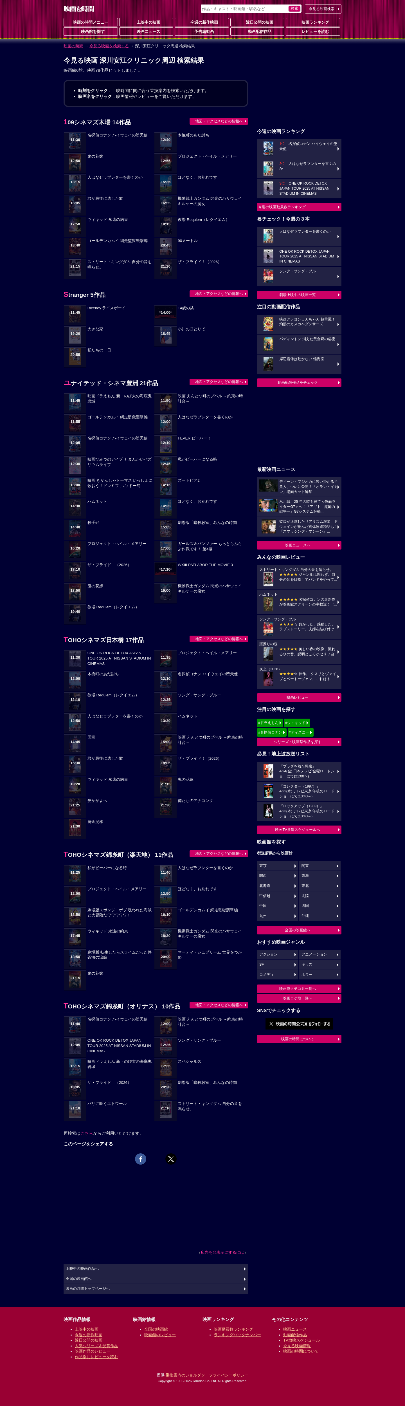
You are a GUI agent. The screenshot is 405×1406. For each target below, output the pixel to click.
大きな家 (95, 329)
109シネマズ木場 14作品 (97, 122)
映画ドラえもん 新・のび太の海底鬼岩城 (119, 398)
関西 (263, 876)
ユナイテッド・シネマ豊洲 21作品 (111, 383)
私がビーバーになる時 (197, 459)
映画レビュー (298, 697)
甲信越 (264, 896)
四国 (305, 906)
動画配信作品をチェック (298, 382)
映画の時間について (297, 1039)
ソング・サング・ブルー (199, 695)
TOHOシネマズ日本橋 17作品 (104, 640)
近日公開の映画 (257, 21)
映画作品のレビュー (92, 1351)
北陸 (305, 896)
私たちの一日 (99, 350)
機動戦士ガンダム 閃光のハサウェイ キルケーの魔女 (210, 201)
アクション (268, 954)
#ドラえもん (268, 723)
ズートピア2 (189, 480)
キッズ (307, 965)
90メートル (188, 241)
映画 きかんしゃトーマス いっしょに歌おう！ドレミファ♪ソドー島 (120, 483)
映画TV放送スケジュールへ (297, 830)
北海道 (264, 886)
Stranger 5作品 (84, 294)
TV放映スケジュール (301, 1340)
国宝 (91, 737)
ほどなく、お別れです (197, 177)
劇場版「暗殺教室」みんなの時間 (207, 523)
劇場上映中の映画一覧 (297, 295)
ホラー (307, 975)
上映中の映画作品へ (82, 1269)
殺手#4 (93, 523)
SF (261, 965)
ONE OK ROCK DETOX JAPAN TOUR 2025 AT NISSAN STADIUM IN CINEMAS (119, 658)
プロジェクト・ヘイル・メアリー (207, 156)
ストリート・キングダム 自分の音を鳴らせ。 (119, 264)
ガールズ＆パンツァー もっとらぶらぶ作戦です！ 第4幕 (210, 546)
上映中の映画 (146, 21)
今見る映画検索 (321, 9)
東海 (305, 876)
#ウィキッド (295, 723)
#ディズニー (299, 732)
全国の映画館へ (297, 930)
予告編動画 (202, 31)
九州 (263, 916)
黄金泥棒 (95, 822)
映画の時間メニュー (90, 22)
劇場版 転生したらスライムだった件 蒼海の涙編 (119, 955)
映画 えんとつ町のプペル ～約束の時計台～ (210, 398)
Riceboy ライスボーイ (106, 308)
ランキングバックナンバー (237, 1335)
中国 (263, 906)
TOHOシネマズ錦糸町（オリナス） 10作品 (122, 1006)
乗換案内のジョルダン (185, 1375)
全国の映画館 (156, 1329)
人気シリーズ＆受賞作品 (96, 1346)
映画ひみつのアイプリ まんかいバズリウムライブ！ (119, 462)
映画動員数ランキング (233, 1329)
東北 (305, 886)
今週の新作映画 (202, 21)
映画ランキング (313, 21)
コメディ (266, 975)
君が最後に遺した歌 (105, 198)
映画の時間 (73, 46)
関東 (305, 866)
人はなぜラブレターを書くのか (115, 177)
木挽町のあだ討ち (193, 135)
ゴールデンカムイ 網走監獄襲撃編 (117, 241)
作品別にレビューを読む (96, 1357)
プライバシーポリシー (228, 1375)
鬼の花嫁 (95, 156)
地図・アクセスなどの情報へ (219, 121)
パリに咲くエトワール (107, 1104)
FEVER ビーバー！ (194, 438)
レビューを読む (313, 31)
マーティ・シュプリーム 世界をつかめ (210, 955)
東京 (263, 866)
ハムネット (97, 501)
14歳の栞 (186, 308)
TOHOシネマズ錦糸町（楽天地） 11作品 (118, 854)
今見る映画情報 (297, 1346)
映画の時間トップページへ (88, 1289)
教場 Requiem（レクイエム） (204, 219)
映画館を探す (90, 31)
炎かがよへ (97, 801)
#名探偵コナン (270, 732)
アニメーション (314, 954)
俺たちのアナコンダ (195, 801)
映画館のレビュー (160, 1335)
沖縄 (305, 916)
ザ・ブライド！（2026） (200, 262)
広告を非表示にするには (222, 1252)
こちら (86, 1133)
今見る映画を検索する (109, 46)
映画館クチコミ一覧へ (297, 988)
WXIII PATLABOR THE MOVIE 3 (205, 565)
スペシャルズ (189, 1061)
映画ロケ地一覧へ (297, 998)
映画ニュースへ (297, 545)
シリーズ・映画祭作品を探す (297, 742)
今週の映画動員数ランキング (282, 207)
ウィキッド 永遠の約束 (107, 219)
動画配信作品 (257, 31)
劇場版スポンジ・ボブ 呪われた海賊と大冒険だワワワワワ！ (119, 913)
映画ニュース (146, 31)
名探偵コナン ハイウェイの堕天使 (117, 135)
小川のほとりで (191, 329)
